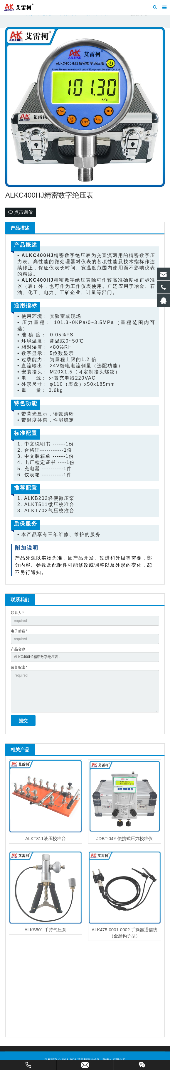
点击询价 (20, 212)
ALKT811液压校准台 (45, 838)
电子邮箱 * (19, 631)
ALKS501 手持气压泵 (45, 929)
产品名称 (18, 649)
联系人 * (17, 613)
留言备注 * (19, 667)
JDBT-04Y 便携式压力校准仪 (124, 838)
